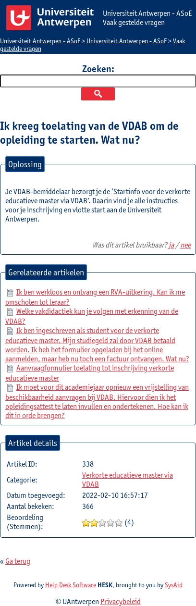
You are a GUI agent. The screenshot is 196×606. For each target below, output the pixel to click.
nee (185, 244)
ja (171, 244)
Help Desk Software (70, 585)
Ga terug (17, 561)
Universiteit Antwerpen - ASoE (40, 41)
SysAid (174, 585)
